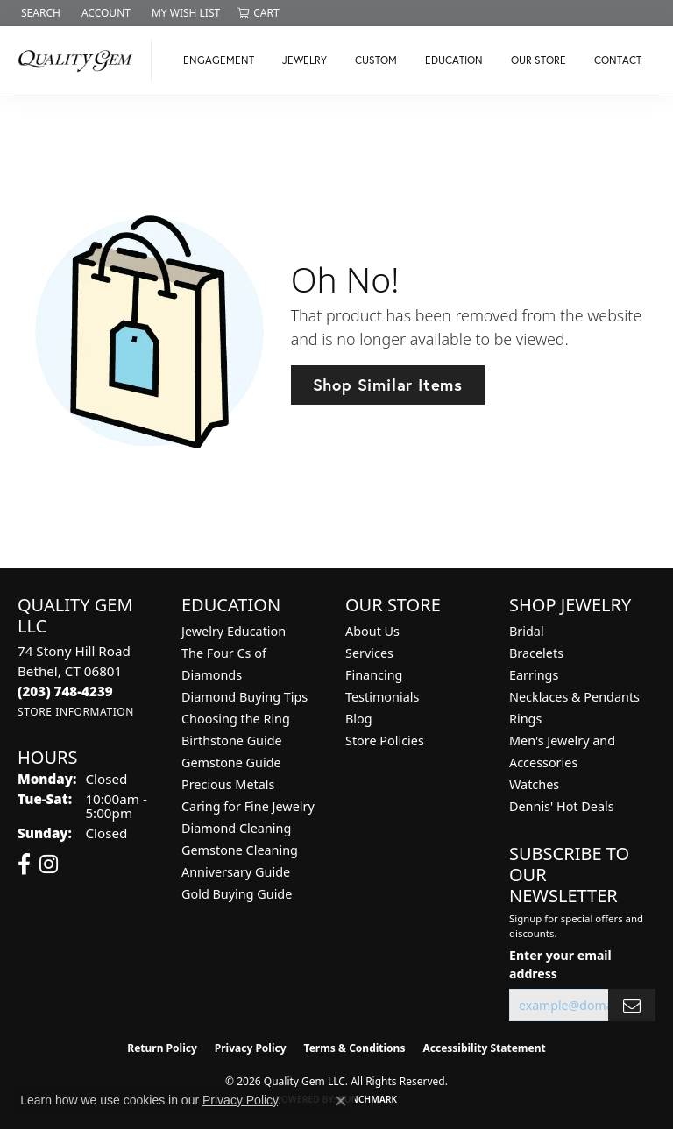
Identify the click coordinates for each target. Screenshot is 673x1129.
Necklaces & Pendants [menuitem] (574, 696)
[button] (39, 13)
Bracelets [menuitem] (536, 653)
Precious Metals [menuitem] (227, 784)
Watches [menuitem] (534, 784)
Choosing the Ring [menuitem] (235, 718)
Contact (617, 60)
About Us (372, 631)
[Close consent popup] (341, 1101)
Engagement (218, 60)
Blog (358, 718)
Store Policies (384, 740)
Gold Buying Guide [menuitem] (236, 894)
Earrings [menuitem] (533, 675)
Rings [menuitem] (525, 718)
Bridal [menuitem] (526, 631)
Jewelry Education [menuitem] (233, 631)
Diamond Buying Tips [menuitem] (244, 696)
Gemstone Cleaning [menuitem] (239, 850)
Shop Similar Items (388, 384)
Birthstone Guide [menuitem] (231, 740)
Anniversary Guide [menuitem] (235, 872)
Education (454, 60)
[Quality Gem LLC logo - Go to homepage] (80, 60)
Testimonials (382, 696)
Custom (376, 60)
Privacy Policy (251, 1048)
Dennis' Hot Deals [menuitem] (561, 806)
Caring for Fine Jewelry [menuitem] (248, 806)
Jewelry (304, 60)
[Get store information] (76, 711)
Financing (373, 675)
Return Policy (162, 1048)
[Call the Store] (65, 691)
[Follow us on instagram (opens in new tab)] (48, 864)
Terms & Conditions (355, 1048)
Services (369, 653)
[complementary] (546, 1032)
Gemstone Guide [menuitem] (231, 762)
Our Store (538, 60)
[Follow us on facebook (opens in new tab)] (24, 864)
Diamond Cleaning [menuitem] (236, 828)
